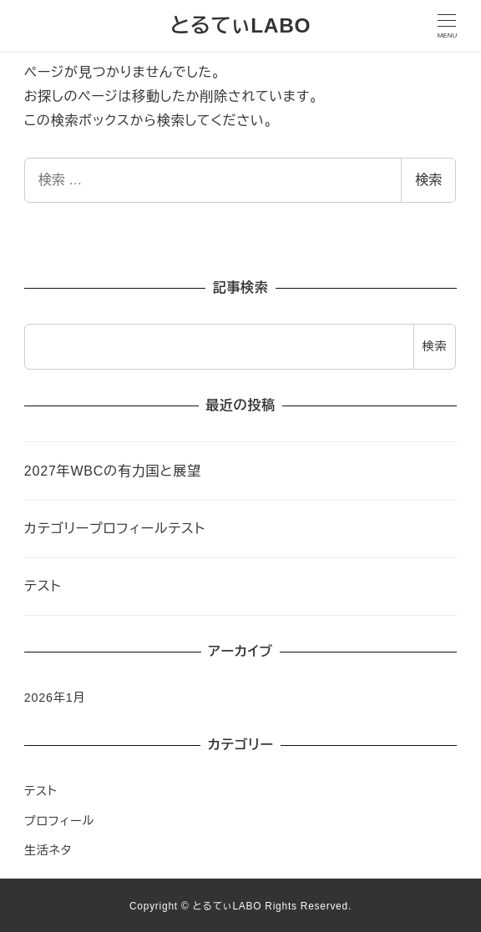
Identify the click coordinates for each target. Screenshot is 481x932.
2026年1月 (55, 697)
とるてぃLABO (240, 25)
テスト (41, 791)
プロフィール (59, 821)
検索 (428, 180)
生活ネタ (48, 850)
